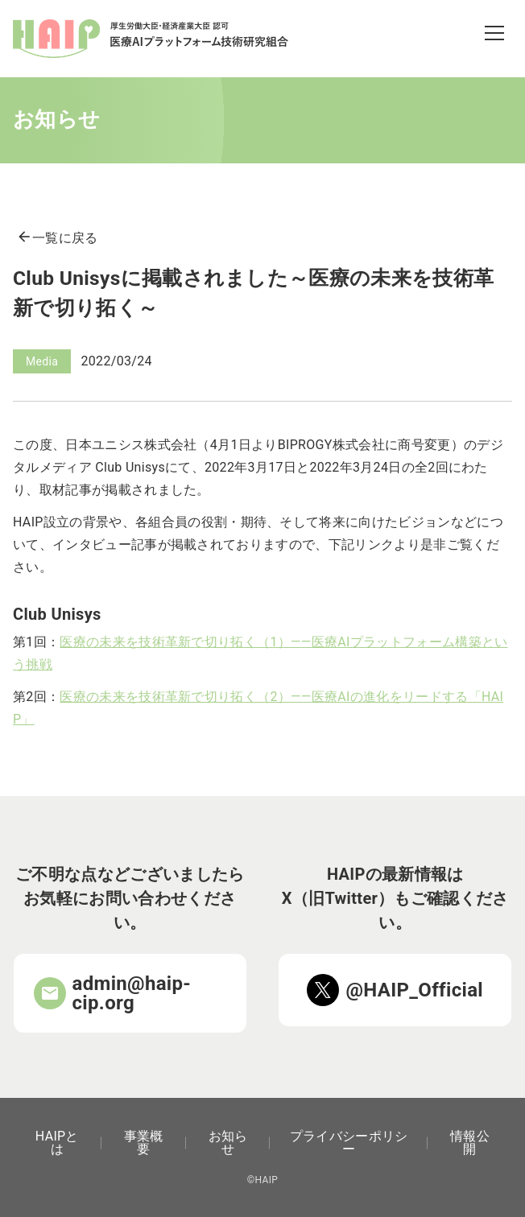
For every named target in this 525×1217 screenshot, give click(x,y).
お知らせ (228, 1142)
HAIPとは (57, 1142)
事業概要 (143, 1142)
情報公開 (470, 1142)
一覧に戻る (57, 237)
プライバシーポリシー (349, 1142)
